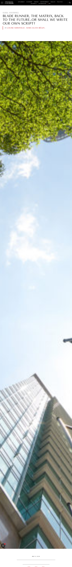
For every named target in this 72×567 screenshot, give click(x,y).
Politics (60, 1)
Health (53, 1)
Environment (44, 1)
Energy (36, 1)
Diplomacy (21, 1)
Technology (42, 3)
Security (34, 3)
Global (5, 12)
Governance (14, 12)
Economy (29, 1)
